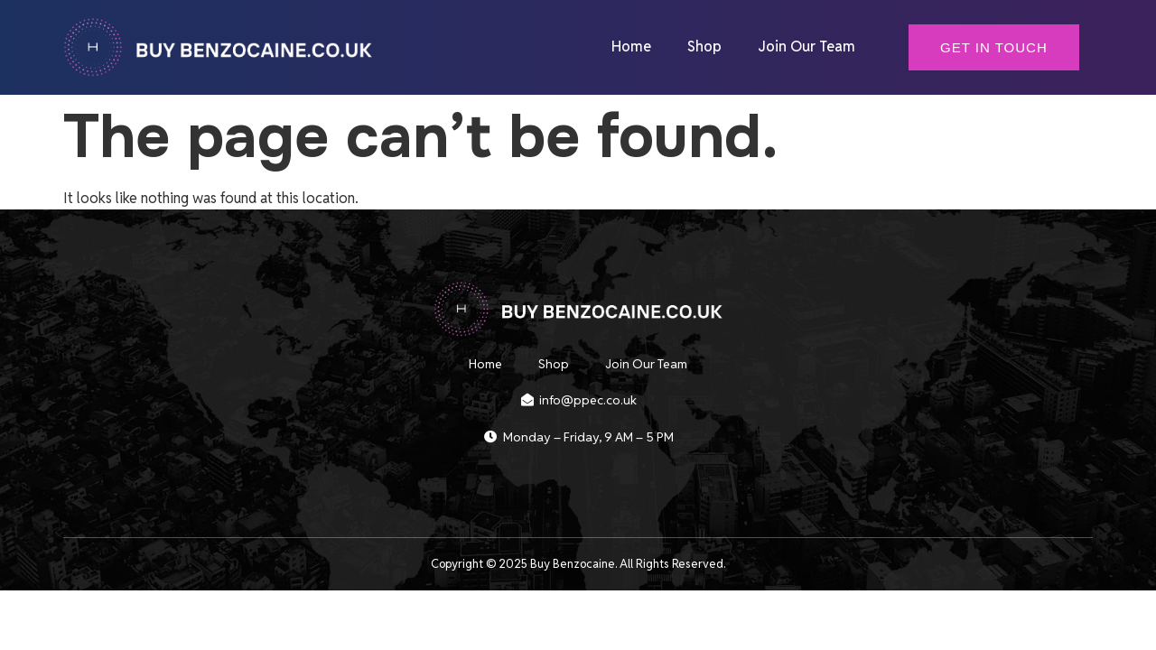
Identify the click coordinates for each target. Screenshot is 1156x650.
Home (631, 47)
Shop (704, 47)
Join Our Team (806, 47)
